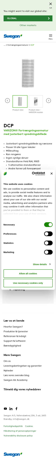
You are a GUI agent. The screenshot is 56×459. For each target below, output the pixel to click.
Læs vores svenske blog (16, 375)
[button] (48, 100)
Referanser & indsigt (15, 336)
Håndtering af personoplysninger (20, 431)
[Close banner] (51, 174)
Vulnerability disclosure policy (18, 436)
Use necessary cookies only (28, 283)
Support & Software (15, 341)
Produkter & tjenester (16, 331)
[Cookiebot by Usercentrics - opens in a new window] (33, 174)
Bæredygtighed (12, 346)
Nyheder (8, 371)
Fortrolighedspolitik (13, 426)
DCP (32, 45)
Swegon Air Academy (15, 380)
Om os (7, 361)
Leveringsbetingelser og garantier (23, 366)
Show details (40, 264)
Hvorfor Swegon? (13, 327)
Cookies (29, 426)
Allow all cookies (28, 273)
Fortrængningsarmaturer (17, 45)
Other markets (28, 25)
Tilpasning (16, 289)
